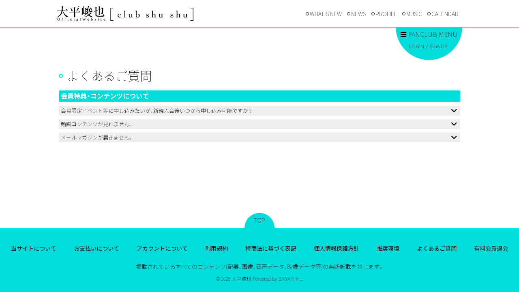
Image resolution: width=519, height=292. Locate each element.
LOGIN (416, 46)
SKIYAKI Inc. (291, 278)
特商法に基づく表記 (270, 248)
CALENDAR (444, 14)
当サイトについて (33, 248)
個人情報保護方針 (336, 248)
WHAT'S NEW (326, 14)
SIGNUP (438, 46)
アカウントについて (162, 248)
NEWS (358, 14)
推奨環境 (388, 248)
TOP (259, 220)
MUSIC (414, 14)
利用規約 (216, 248)
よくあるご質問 (437, 248)
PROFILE (386, 14)
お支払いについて (96, 248)
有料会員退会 (491, 248)
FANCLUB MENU (429, 34)
